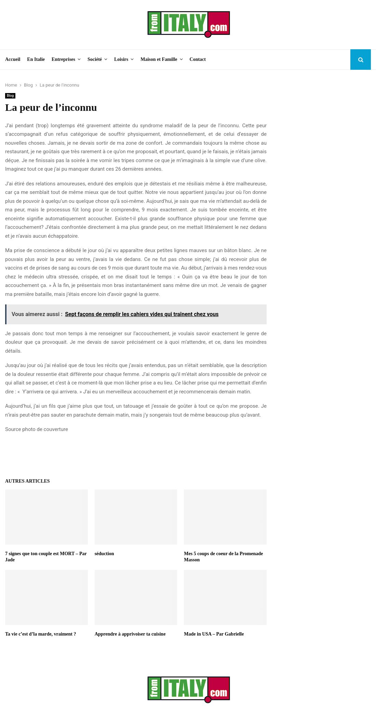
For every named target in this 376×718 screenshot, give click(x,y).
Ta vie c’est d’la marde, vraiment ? (40, 634)
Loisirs (121, 59)
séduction (104, 553)
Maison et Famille (158, 59)
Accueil (12, 59)
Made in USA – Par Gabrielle (214, 634)
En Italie (36, 59)
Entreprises (63, 59)
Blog (10, 95)
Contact (198, 59)
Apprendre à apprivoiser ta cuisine (130, 634)
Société (95, 59)
